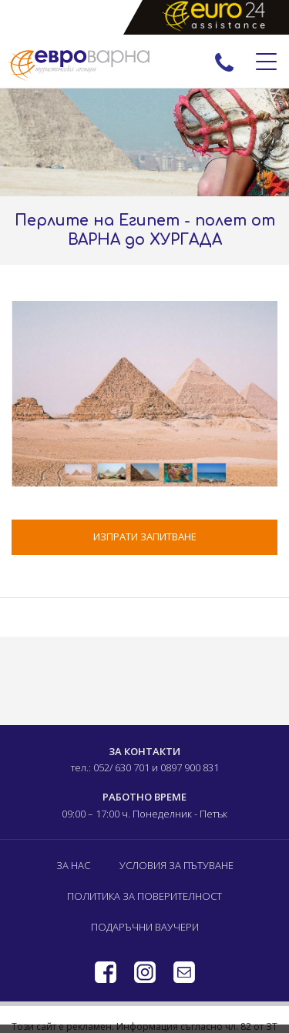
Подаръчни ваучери (145, 927)
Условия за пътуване (176, 865)
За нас (73, 865)
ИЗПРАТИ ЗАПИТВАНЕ (145, 536)
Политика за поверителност (144, 896)
